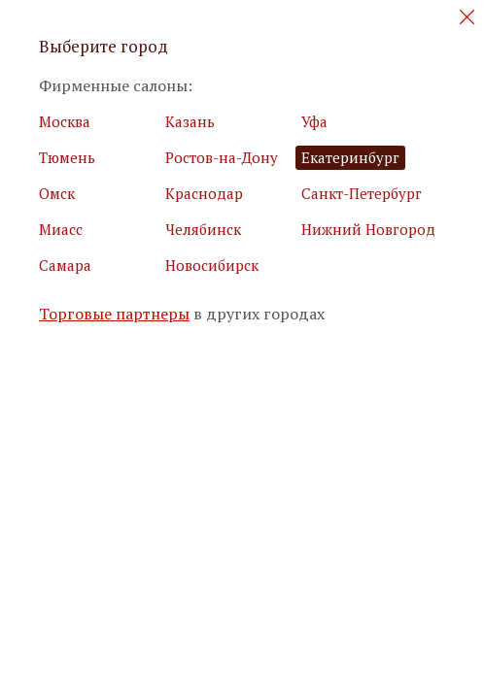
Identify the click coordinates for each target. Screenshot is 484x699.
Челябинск (203, 229)
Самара (65, 265)
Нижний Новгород (368, 229)
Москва (64, 121)
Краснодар (204, 193)
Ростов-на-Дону (221, 157)
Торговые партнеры (114, 314)
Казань (190, 121)
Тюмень (67, 157)
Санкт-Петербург (361, 193)
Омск (57, 193)
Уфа (314, 121)
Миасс (61, 229)
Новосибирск (212, 265)
